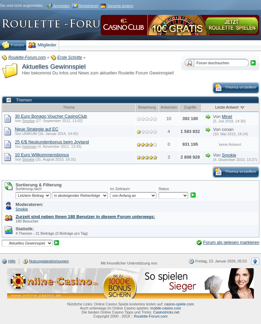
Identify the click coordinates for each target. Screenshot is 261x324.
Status (164, 189)
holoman (29, 146)
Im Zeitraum (120, 189)
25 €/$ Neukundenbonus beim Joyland (52, 141)
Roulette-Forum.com (150, 316)
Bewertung (147, 107)
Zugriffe (190, 107)
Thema (69, 107)
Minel (227, 116)
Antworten (169, 107)
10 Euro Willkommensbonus (42, 154)
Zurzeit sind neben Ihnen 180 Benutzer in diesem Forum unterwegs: (85, 216)
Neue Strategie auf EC (36, 129)
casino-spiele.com (179, 304)
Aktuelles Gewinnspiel (54, 66)
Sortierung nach (29, 189)
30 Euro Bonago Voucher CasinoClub (51, 116)
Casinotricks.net (166, 312)
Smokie (28, 121)
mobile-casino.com (165, 308)
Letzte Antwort (230, 107)
